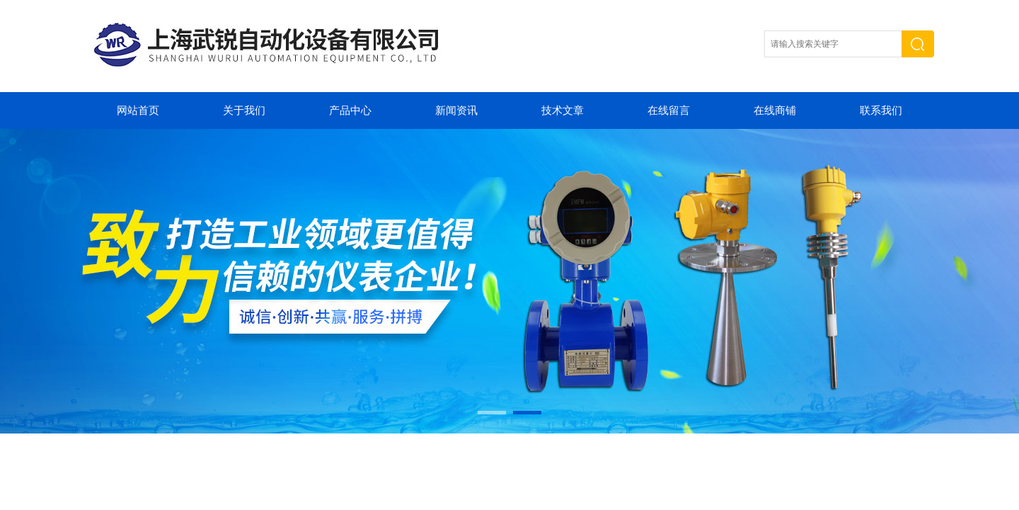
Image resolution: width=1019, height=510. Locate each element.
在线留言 (668, 110)
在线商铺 (775, 110)
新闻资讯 (456, 110)
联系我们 (881, 110)
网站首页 (138, 110)
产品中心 (350, 110)
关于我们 (244, 110)
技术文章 (562, 110)
